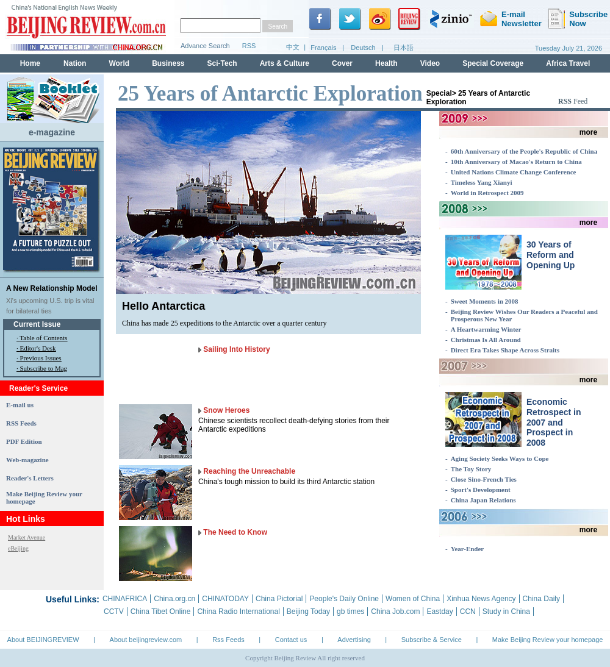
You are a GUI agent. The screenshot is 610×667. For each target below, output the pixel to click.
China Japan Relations (483, 500)
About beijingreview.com (146, 639)
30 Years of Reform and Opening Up (550, 255)
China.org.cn (174, 598)
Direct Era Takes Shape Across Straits (505, 350)
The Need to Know (235, 532)
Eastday (439, 611)
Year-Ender (467, 548)
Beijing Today (308, 611)
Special (439, 93)
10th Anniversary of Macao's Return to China (516, 161)
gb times (350, 611)
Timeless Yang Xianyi (481, 182)
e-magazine (52, 132)
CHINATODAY (225, 598)
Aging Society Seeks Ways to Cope (500, 458)
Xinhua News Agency (481, 598)
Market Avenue (26, 537)
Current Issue (36, 324)
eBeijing (18, 548)
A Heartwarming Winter (486, 329)
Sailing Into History (236, 349)
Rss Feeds (228, 639)
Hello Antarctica (163, 306)
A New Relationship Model (52, 288)
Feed (572, 101)
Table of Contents (43, 337)
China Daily (541, 598)
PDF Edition (24, 441)
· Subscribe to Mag (41, 368)
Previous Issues (41, 358)
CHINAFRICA (124, 598)
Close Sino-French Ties (484, 479)
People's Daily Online (344, 598)
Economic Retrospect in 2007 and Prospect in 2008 (553, 422)
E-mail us (20, 404)
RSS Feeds (21, 423)
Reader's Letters (30, 478)
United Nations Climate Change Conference (513, 172)
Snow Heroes (226, 410)
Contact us (291, 639)
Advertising (353, 639)
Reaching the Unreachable (249, 471)
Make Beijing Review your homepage (547, 639)
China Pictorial (279, 598)
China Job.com (395, 611)
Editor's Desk (38, 348)
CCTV (114, 611)
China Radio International (238, 611)
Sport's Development (481, 489)
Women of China (413, 598)
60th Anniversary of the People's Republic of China (524, 151)
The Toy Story (471, 469)
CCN (468, 611)
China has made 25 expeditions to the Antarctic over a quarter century (224, 323)
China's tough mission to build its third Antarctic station (286, 481)
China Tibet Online (161, 611)
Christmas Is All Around (486, 339)
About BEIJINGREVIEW (43, 639)
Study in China (506, 611)
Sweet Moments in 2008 (484, 301)
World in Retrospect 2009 (487, 192)
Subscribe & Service (431, 639)
